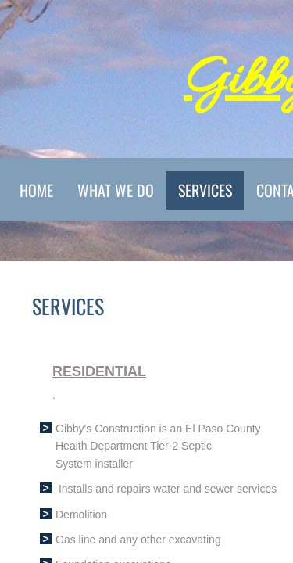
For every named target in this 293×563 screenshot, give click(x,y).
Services (205, 190)
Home (36, 190)
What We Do (115, 190)
